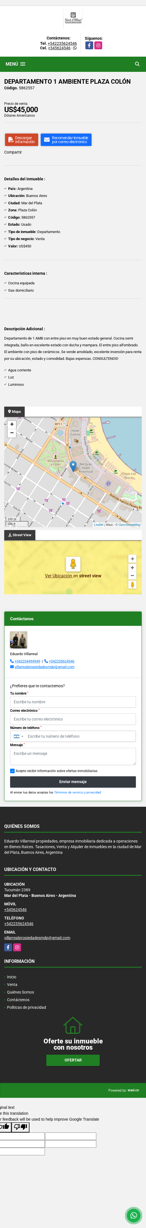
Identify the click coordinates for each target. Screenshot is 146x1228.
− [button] (12, 433)
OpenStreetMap (129, 524)
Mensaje (17, 745)
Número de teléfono (26, 728)
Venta (12, 984)
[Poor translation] (20, 1127)
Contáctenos (18, 1000)
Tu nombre (19, 693)
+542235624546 (62, 43)
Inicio (11, 977)
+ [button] (12, 425)
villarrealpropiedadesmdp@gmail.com (44, 667)
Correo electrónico (25, 710)
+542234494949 (27, 661)
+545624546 (59, 48)
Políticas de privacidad (26, 1007)
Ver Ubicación (59, 575)
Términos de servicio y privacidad (77, 792)
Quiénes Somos (20, 992)
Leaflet (98, 524)
